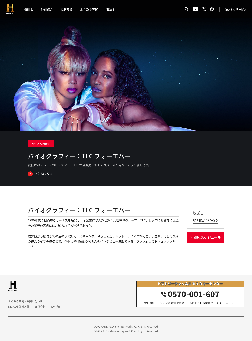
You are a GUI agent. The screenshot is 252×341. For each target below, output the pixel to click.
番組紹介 (47, 9)
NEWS (110, 9)
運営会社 (40, 306)
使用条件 (56, 306)
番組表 (28, 9)
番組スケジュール (207, 237)
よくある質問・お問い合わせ (25, 301)
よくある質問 (89, 9)
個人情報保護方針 (18, 306)
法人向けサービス (235, 9)
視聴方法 (66, 9)
